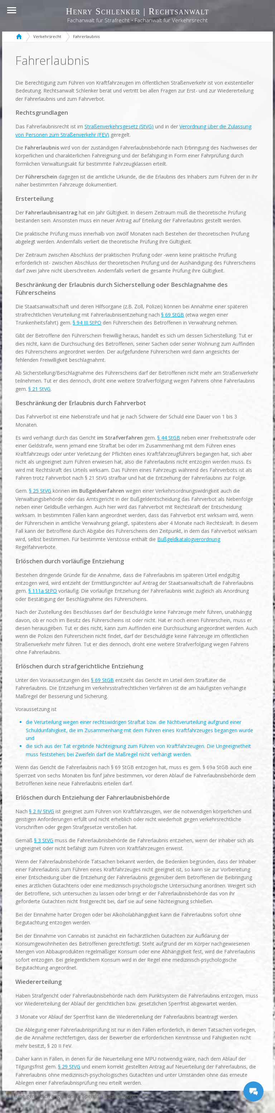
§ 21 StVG (39, 388)
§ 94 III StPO (87, 322)
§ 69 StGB (172, 314)
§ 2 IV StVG (41, 811)
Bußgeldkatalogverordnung (188, 539)
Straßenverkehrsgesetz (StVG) (119, 126)
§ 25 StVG (40, 490)
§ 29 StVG (69, 1066)
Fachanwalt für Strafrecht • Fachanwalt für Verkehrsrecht (137, 20)
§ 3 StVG (43, 840)
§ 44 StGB (168, 437)
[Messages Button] (253, 1091)
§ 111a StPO (42, 590)
